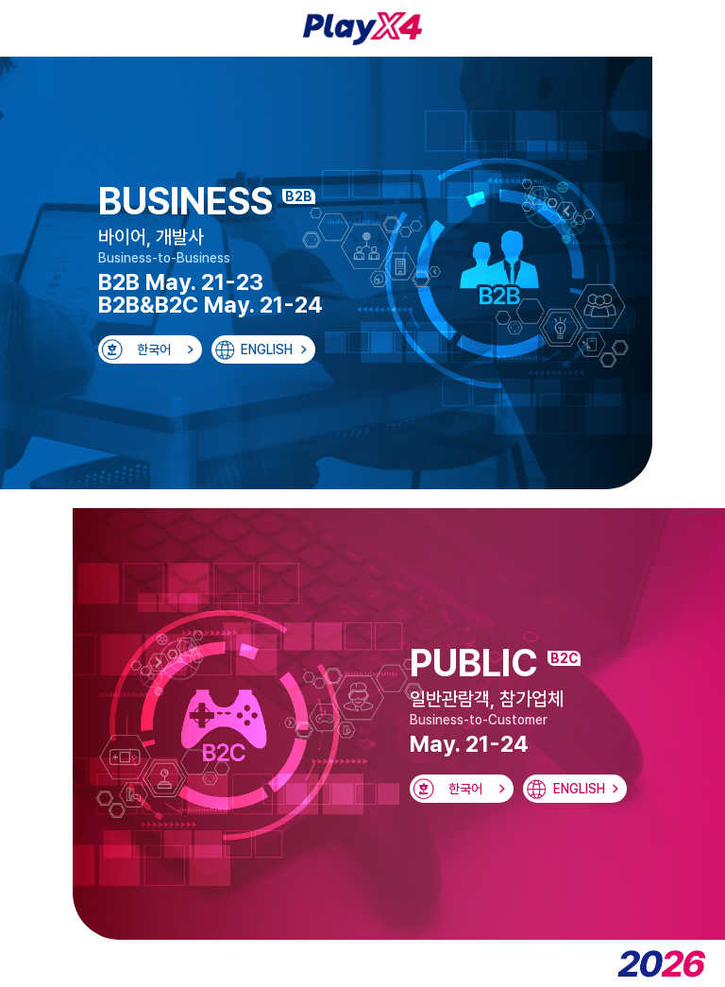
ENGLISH (267, 349)
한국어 (154, 349)
